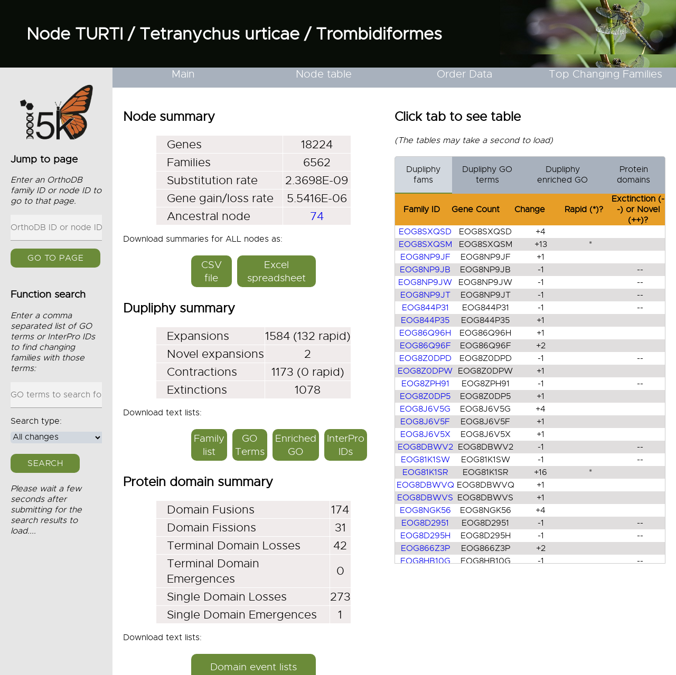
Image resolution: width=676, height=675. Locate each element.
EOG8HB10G (425, 561)
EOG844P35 (425, 320)
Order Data (464, 74)
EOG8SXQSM (425, 244)
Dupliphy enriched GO (562, 174)
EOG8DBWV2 (425, 447)
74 (317, 216)
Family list (209, 445)
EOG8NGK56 (424, 510)
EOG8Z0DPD (425, 358)
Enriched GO (295, 445)
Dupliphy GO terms (487, 174)
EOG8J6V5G (425, 409)
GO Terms (250, 445)
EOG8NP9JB (425, 269)
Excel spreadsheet (276, 271)
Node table (324, 74)
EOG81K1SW (424, 459)
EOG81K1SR (425, 472)
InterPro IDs (345, 445)
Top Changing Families (605, 74)
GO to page (55, 258)
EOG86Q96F (424, 345)
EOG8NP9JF (425, 257)
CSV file (211, 271)
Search (45, 463)
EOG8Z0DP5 (425, 396)
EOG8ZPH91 (425, 383)
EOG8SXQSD (425, 231)
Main (183, 74)
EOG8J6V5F (425, 421)
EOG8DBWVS (425, 497)
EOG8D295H (425, 535)
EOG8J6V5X (425, 434)
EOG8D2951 (425, 523)
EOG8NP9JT (425, 295)
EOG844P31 (424, 307)
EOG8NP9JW (425, 282)
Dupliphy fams (423, 174)
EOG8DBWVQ (425, 485)
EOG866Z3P (424, 548)
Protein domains (633, 174)
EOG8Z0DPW (425, 371)
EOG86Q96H (425, 333)
